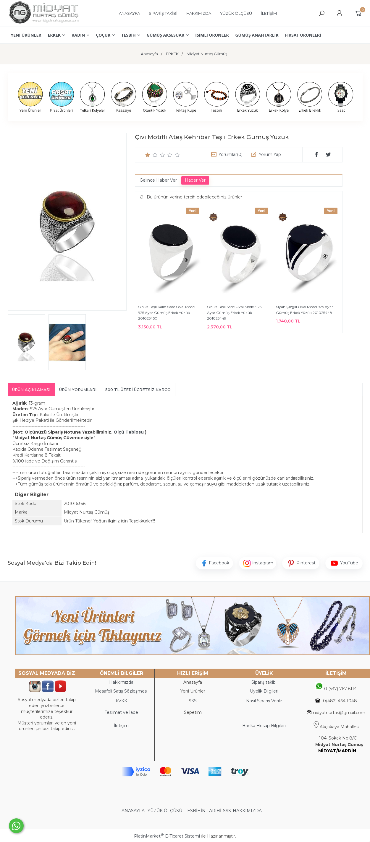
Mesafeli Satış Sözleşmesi (121, 691)
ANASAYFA (134, 810)
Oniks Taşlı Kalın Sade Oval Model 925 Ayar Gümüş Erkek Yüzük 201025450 (166, 312)
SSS (227, 810)
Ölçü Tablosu (129, 432)
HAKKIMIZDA (247, 810)
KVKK (121, 700)
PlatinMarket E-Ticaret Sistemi (167, 836)
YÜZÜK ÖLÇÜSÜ (165, 810)
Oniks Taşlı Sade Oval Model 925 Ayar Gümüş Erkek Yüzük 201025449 (234, 312)
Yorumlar (231, 154)
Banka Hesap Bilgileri (264, 725)
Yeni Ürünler (192, 691)
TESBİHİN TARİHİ (203, 810)
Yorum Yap (270, 154)
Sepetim (193, 712)
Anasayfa (192, 682)
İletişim (121, 725)
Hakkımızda (121, 682)
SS (194, 700)
